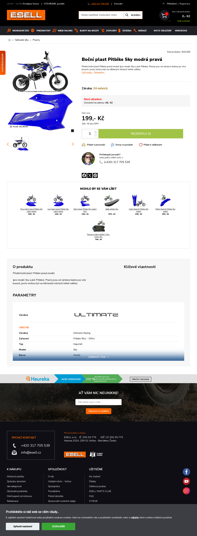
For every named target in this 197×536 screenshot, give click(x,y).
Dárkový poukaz (97, 486)
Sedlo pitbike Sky (111, 209)
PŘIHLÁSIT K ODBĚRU (98, 411)
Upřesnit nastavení (22, 526)
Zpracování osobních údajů (61, 501)
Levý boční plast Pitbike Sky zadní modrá (58, 210)
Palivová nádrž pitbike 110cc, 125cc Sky (98, 235)
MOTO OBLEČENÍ (162, 30)
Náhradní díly (20, 30)
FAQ (91, 496)
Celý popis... (87, 72)
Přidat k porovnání (96, 144)
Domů (9, 40)
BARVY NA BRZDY (89, 30)
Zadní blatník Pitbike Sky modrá (139, 210)
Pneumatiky (43, 30)
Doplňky (111, 30)
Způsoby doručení (16, 481)
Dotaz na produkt (124, 144)
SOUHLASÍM (58, 526)
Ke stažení (94, 476)
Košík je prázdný (183, 21)
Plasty (36, 40)
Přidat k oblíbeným (153, 144)
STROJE (93, 501)
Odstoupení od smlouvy (19, 496)
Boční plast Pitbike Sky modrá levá (85, 210)
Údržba (126, 30)
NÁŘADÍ (142, 30)
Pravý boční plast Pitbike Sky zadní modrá (31, 210)
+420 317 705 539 (100, 3)
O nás (51, 476)
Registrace (185, 3)
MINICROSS (181, 30)
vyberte (135, 517)
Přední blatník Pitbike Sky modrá (165, 210)
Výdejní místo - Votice (59, 481)
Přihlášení (172, 3)
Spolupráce (54, 486)
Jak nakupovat (14, 486)
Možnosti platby (15, 476)
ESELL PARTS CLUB (100, 491)
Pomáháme (54, 491)
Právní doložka (55, 496)
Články (92, 481)
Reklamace (12, 501)
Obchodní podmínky (17, 491)
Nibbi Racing (65, 30)
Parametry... (99, 72)
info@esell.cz (31, 452)
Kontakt (118, 3)
